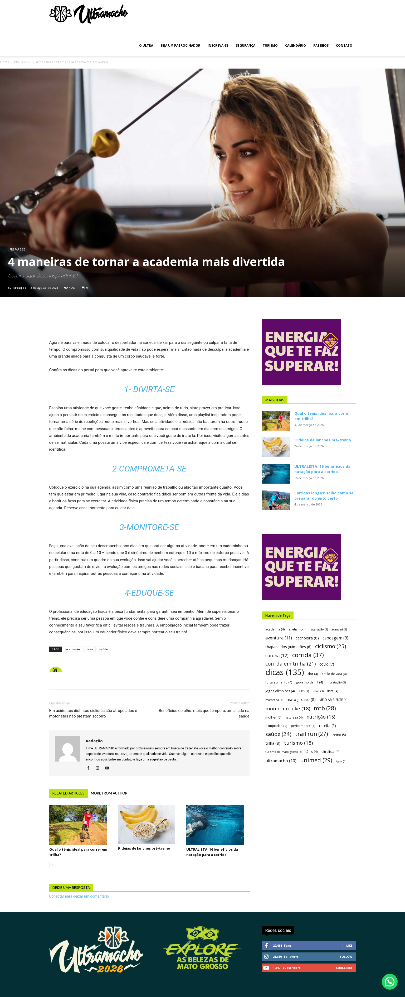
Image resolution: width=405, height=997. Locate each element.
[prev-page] (52, 865)
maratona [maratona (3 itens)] (274, 700)
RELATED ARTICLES (68, 793)
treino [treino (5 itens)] (339, 734)
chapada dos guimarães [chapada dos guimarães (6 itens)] (288, 646)
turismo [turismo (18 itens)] (298, 743)
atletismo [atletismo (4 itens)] (298, 629)
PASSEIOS (321, 45)
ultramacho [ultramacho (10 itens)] (280, 761)
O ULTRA (146, 45)
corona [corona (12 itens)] (277, 655)
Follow (346, 957)
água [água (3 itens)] (341, 761)
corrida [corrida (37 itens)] (308, 655)
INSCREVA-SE (218, 45)
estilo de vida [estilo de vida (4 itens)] (334, 674)
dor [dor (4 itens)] (313, 674)
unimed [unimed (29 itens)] (316, 760)
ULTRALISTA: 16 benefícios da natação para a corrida (322, 469)
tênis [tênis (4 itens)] (312, 751)
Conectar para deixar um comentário (79, 896)
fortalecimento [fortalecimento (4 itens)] (278, 682)
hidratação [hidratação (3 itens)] (336, 682)
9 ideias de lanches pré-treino (144, 848)
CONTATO (344, 45)
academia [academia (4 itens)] (275, 629)
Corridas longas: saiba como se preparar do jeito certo (324, 495)
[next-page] (61, 865)
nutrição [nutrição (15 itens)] (320, 717)
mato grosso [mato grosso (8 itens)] (301, 699)
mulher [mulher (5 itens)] (273, 717)
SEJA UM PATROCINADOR (180, 45)
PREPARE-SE (22, 62)
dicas (89, 649)
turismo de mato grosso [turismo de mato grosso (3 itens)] (283, 752)
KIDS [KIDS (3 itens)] (304, 691)
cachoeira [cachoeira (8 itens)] (307, 637)
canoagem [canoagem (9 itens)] (335, 638)
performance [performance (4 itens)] (303, 726)
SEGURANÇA (245, 45)
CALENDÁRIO (295, 45)
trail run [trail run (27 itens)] (311, 734)
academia (72, 649)
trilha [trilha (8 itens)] (272, 743)
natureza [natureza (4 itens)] (294, 717)
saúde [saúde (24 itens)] (278, 734)
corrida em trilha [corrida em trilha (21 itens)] (290, 663)
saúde (103, 649)
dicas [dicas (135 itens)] (284, 672)
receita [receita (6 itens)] (327, 725)
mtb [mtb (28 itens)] (325, 708)
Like (349, 945)
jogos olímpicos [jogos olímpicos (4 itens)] (280, 691)
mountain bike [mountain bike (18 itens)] (287, 708)
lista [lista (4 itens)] (332, 691)
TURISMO (270, 45)
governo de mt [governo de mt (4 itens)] (309, 682)
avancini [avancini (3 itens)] (339, 629)
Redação (19, 288)
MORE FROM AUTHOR (109, 793)
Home (4, 62)
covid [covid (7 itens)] (326, 664)
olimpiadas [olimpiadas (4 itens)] (276, 726)
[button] (390, 982)
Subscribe (344, 968)
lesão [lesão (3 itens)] (318, 691)
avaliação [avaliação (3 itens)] (319, 629)
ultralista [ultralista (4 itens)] (330, 751)
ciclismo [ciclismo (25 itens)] (330, 646)
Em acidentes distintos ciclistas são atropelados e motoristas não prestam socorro (93, 713)
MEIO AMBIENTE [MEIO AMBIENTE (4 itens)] (333, 699)
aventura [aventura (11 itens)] (278, 637)
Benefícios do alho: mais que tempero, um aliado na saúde (204, 713)
